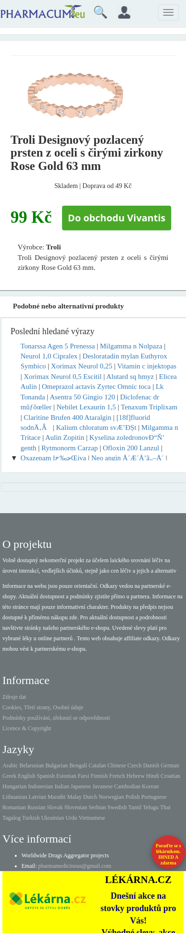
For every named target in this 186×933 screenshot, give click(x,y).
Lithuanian (14, 797)
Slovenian (75, 807)
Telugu (150, 807)
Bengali (78, 765)
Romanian (14, 807)
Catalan (97, 765)
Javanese (103, 786)
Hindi (152, 776)
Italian (61, 786)
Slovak (54, 807)
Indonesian (40, 786)
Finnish (99, 776)
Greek (9, 776)
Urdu (71, 817)
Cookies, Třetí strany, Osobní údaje (42, 707)
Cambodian (127, 786)
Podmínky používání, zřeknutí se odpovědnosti (56, 718)
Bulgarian (56, 765)
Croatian (170, 776)
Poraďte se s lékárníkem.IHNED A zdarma (168, 854)
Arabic (10, 765)
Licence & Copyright (26, 728)
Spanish (46, 776)
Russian (36, 807)
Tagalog (11, 817)
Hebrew (135, 776)
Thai (165, 807)
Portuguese (153, 797)
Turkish (31, 817)
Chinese (116, 765)
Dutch (90, 797)
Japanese (81, 786)
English (26, 776)
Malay (74, 797)
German (170, 765)
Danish (151, 765)
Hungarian (14, 786)
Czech (134, 765)
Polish (132, 797)
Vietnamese (92, 817)
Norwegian (111, 797)
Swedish (117, 807)
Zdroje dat (14, 697)
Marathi (57, 797)
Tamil (135, 807)
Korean (150, 786)
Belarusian (32, 765)
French (117, 776)
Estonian (66, 776)
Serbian (97, 807)
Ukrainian (52, 817)
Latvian (37, 797)
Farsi (83, 776)
